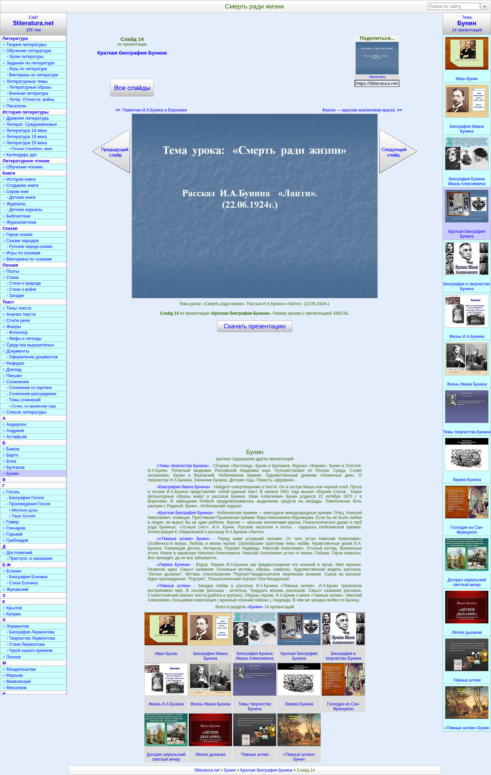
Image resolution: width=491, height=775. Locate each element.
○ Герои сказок (17, 234)
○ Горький (12, 534)
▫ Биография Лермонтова (30, 632)
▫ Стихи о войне (21, 289)
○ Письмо (12, 375)
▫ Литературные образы (28, 87)
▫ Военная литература (27, 93)
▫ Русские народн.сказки (29, 246)
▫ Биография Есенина (26, 577)
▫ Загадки (15, 295)
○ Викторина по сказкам (26, 259)
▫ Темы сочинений (23, 400)
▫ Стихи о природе (23, 283)
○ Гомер (10, 521)
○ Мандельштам (19, 669)
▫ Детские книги (20, 197)
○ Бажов (10, 448)
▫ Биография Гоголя (25, 497)
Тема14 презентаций (467, 23)
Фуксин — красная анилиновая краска (362, 110)
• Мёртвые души (23, 510)
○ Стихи (10, 277)
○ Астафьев (14, 436)
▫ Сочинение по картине (29, 387)
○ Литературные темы (25, 81)
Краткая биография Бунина (132, 54)
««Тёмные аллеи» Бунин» (183, 538)
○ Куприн (11, 613)
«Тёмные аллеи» (174, 585)
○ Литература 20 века (24, 142)
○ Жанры (11, 326)
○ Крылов (12, 607)
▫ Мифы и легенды (24, 338)
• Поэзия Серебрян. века (30, 149)
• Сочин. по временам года (32, 406)
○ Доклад (11, 369)
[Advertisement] (254, 65)
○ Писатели (14, 105)
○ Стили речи (16, 320)
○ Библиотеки (16, 216)
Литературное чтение (25, 160)
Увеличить (377, 75)
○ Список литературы (24, 412)
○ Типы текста (16, 308)
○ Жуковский (15, 589)
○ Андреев (13, 430)
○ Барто (10, 455)
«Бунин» (255, 607)
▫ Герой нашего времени (29, 650)
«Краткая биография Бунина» (185, 512)
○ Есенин (11, 570)
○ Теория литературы (24, 44)
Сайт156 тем (33, 23)
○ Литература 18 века (24, 130)
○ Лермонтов (15, 626)
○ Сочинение (15, 381)
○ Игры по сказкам (21, 252)
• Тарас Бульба (22, 516)
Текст (8, 301)
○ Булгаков (13, 467)
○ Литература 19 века (24, 136)
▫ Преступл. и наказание (29, 558)
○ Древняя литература (25, 118)
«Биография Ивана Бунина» (183, 487)
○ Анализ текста (18, 314)
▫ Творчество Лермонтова (30, 638)
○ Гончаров (13, 528)
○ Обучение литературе (26, 50)
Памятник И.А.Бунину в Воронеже (151, 110)
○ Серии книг (15, 191)
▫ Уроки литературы (25, 56)
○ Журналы (14, 203)
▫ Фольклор (17, 332)
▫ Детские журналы (24, 209)
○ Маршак (12, 675)
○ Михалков (14, 687)
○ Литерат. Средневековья (29, 124)
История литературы (25, 112)
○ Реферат (13, 363)
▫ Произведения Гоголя (28, 504)
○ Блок (9, 461)
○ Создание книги (20, 185)
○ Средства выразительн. (28, 344)
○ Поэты (10, 271)
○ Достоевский (17, 552)
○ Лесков (11, 656)
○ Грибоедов (15, 540)
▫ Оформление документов (32, 357)
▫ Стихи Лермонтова (25, 644)
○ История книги (19, 179)
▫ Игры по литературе (26, 68)
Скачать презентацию (255, 326)
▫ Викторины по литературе (32, 75)
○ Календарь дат (19, 154)
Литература (15, 38)
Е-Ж (6, 564)
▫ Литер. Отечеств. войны (30, 99)
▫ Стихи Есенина (22, 583)
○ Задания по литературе (28, 62)
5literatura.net (206, 770)
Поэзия (10, 265)
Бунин (230, 770)
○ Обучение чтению (22, 166)
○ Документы (15, 351)
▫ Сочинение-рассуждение (31, 393)
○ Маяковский (16, 681)
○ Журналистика (19, 222)
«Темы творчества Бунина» (183, 465)
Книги (8, 173)
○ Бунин (10, 473)
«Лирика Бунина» (174, 564)
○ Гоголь (11, 491)
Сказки (9, 228)
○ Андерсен (14, 424)
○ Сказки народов (20, 240)
